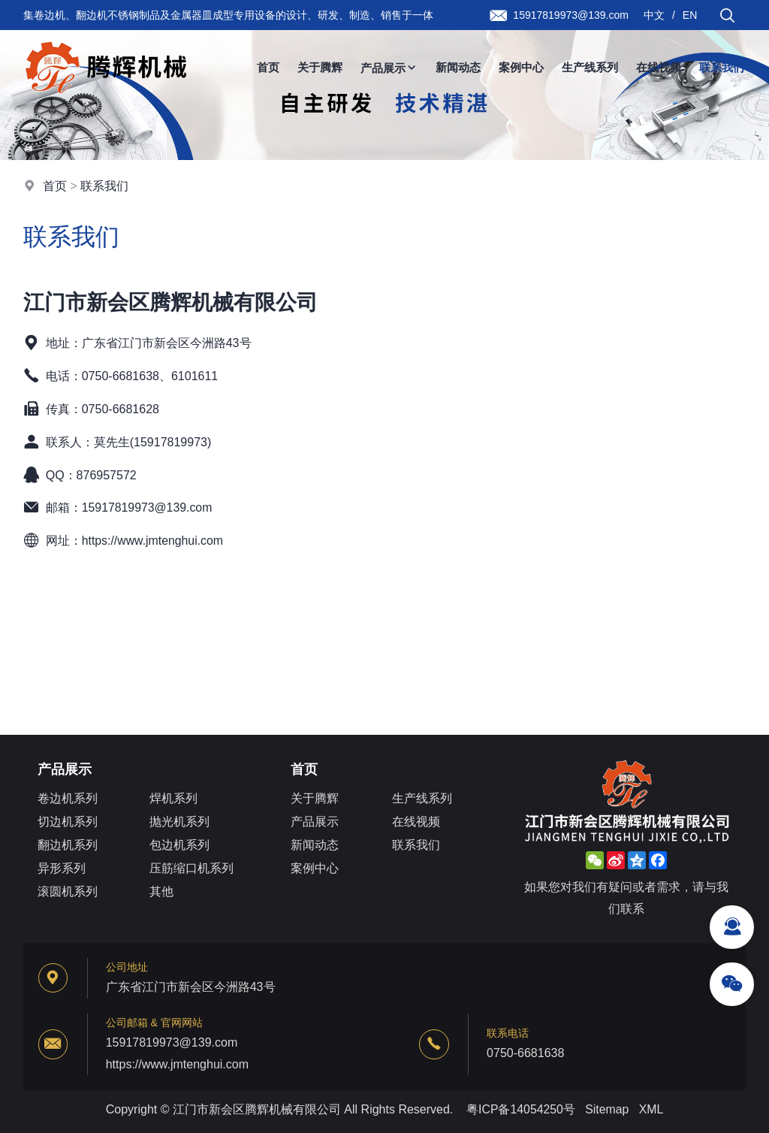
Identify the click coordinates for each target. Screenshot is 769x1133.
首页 (268, 67)
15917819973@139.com (148, 507)
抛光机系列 (179, 822)
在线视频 (658, 67)
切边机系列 (68, 822)
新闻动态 (458, 67)
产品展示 (389, 68)
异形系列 (62, 869)
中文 (654, 15)
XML (651, 1109)
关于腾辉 (319, 67)
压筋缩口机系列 (191, 869)
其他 (161, 892)
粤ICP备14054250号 (520, 1109)
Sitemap (607, 1109)
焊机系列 (173, 799)
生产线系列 (590, 67)
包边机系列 (179, 845)
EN (690, 15)
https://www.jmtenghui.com (153, 540)
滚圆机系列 (68, 892)
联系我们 (721, 67)
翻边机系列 (68, 845)
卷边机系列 (68, 799)
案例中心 (521, 67)
